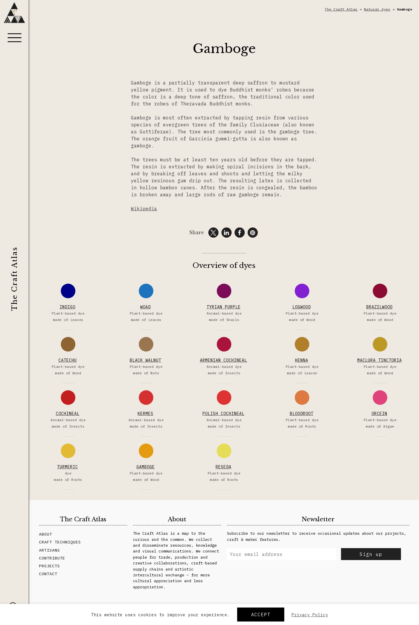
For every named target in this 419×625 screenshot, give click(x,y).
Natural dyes (377, 9)
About (45, 534)
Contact (48, 573)
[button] (213, 232)
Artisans (49, 550)
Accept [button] (260, 614)
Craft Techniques (60, 542)
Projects (49, 565)
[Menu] (15, 38)
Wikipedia (144, 208)
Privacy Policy (310, 614)
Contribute (52, 558)
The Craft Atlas (14, 279)
